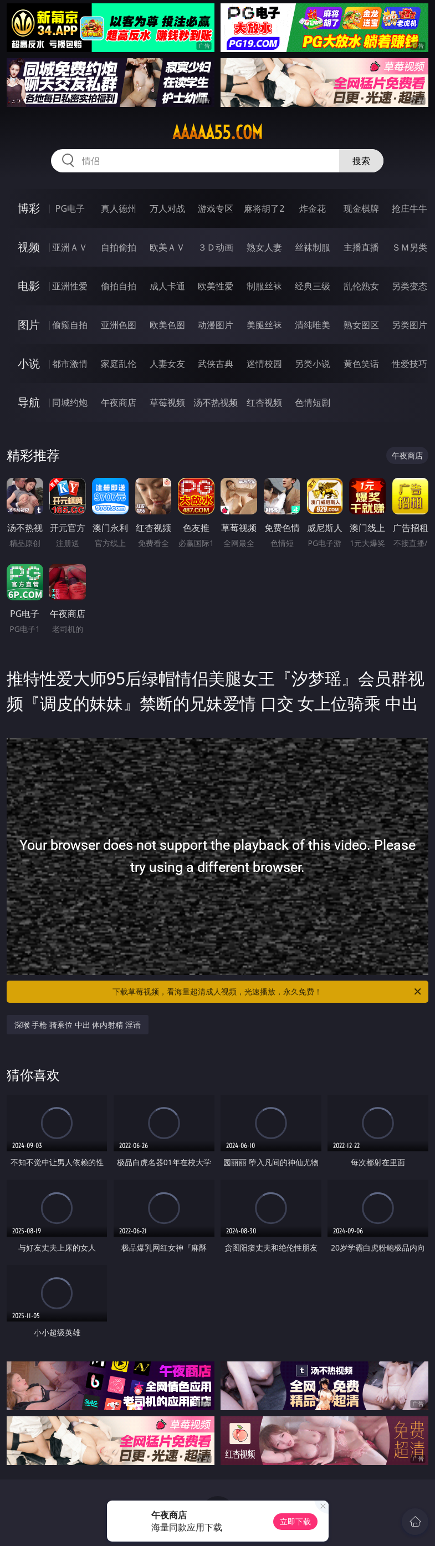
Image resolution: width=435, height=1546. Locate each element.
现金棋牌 (361, 208)
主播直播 (361, 247)
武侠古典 (215, 364)
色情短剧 (312, 402)
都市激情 (70, 364)
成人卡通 (167, 286)
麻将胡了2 (264, 208)
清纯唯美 (312, 325)
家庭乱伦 (118, 364)
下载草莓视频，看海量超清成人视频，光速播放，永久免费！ (267, 991)
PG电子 (70, 208)
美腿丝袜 (264, 325)
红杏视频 (264, 402)
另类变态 (409, 286)
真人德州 (118, 208)
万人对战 (167, 208)
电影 (29, 285)
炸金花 (312, 208)
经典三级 (312, 286)
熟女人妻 (264, 247)
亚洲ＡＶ (70, 247)
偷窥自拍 (70, 325)
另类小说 (312, 364)
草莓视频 (167, 402)
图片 (29, 324)
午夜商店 (118, 402)
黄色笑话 (361, 364)
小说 (29, 363)
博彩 (29, 208)
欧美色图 (167, 325)
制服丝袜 (264, 286)
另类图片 (409, 325)
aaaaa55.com (217, 132)
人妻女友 (167, 364)
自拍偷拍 (118, 247)
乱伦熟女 (361, 286)
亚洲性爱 (70, 286)
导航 (29, 402)
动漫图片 (215, 325)
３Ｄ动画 (215, 247)
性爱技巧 (409, 364)
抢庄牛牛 (409, 208)
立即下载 (295, 1521)
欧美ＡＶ (167, 247)
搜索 (361, 161)
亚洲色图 (118, 325)
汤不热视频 (215, 402)
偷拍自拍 (118, 286)
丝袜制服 (312, 247)
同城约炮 (70, 402)
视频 (29, 246)
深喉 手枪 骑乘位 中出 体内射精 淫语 (77, 1024)
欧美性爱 (215, 286)
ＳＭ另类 (409, 247)
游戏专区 (215, 208)
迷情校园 (264, 364)
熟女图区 (361, 325)
